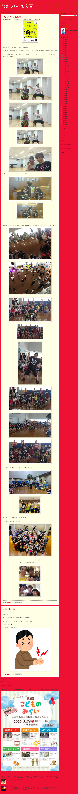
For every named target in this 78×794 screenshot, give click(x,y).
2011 (64, 120)
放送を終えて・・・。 (65, 137)
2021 (64, 49)
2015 (64, 112)
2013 (64, 116)
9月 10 (66, 87)
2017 (64, 108)
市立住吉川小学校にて (11, 786)
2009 (64, 124)
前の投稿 (56, 679)
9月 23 (66, 73)
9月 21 (66, 75)
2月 (64, 101)
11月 (64, 57)
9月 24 (66, 71)
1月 (64, 103)
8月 (64, 89)
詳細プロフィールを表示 (71, 33)
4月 (64, 97)
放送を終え (63, 135)
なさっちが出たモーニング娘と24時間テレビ (16, 779)
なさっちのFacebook (66, 23)
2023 (64, 45)
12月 (65, 55)
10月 (65, 59)
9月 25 (66, 69)
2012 (64, 118)
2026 (64, 39)
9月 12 (66, 83)
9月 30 (66, 63)
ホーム (30, 679)
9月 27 (66, 65)
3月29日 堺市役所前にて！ (7, 685)
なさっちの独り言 (17, 6)
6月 (64, 93)
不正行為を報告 (65, 141)
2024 (64, 43)
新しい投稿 (4, 679)
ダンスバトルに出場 (12, 17)
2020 (64, 51)
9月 (64, 61)
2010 (64, 122)
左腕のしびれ (9, 609)
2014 (64, 114)
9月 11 (66, 85)
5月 (64, 95)
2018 (64, 106)
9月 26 (66, 67)
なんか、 (63, 132)
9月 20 (66, 81)
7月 (64, 91)
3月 (64, 99)
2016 (64, 110)
